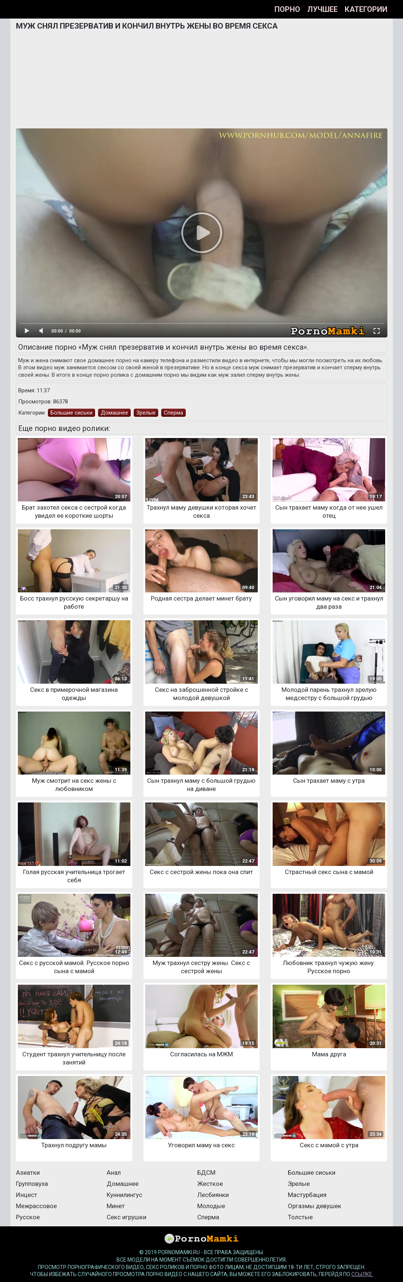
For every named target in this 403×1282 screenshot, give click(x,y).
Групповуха (32, 1183)
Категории (366, 9)
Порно (287, 9)
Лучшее (322, 9)
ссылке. (362, 1274)
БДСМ (206, 1172)
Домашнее (114, 412)
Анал (114, 1172)
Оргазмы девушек (314, 1206)
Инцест (26, 1194)
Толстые (300, 1217)
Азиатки (28, 1172)
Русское (28, 1217)
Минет (116, 1206)
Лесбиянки (213, 1194)
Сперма (173, 412)
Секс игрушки (126, 1217)
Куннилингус (124, 1194)
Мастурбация (307, 1194)
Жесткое (210, 1183)
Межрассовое (36, 1206)
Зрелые (146, 412)
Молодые (211, 1206)
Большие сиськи (71, 412)
